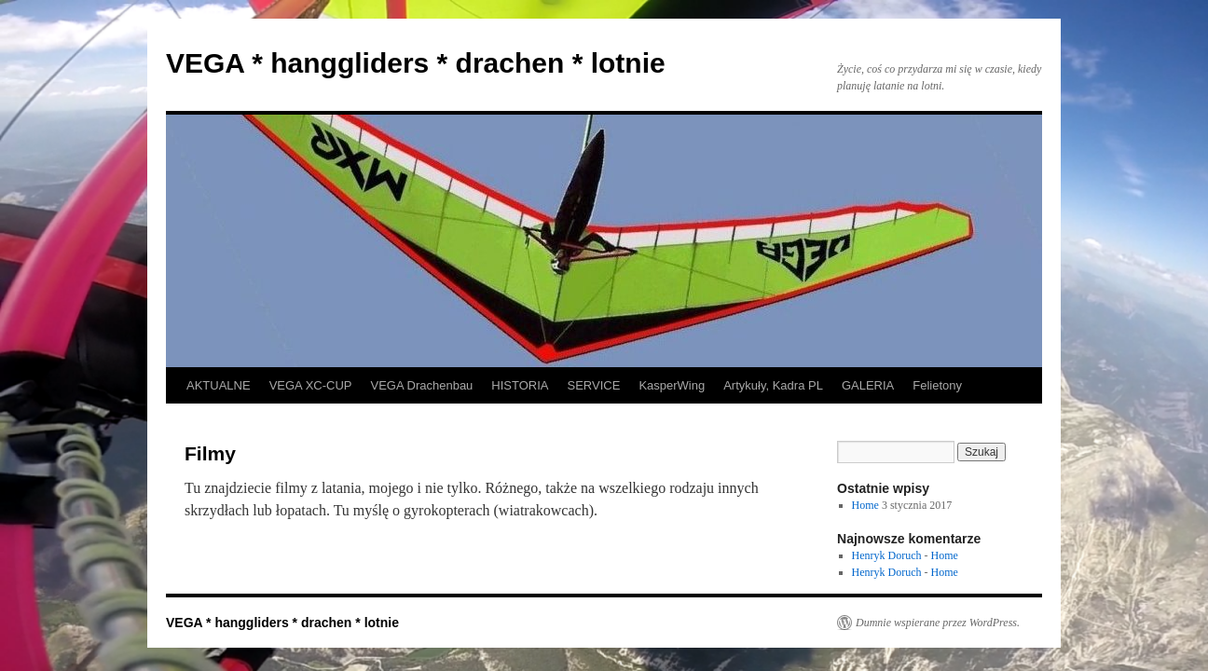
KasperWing (671, 385)
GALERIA (868, 385)
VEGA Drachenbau (422, 385)
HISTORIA (519, 385)
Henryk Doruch (887, 555)
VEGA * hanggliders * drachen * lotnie (416, 63)
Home (865, 505)
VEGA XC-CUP (310, 385)
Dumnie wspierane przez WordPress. (938, 622)
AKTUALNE (218, 385)
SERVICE (594, 385)
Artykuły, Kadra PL (773, 385)
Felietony (937, 385)
